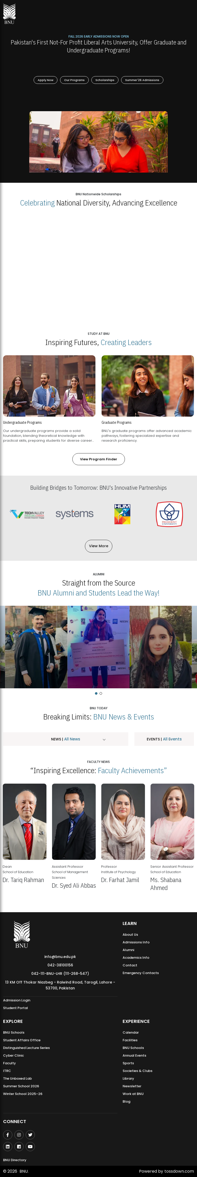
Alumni (128, 949)
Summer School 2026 (21, 1086)
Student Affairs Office (22, 1040)
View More (98, 545)
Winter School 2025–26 (22, 1093)
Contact (130, 965)
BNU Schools (13, 1032)
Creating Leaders (126, 342)
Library (128, 1078)
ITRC (7, 1070)
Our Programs (74, 80)
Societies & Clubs (137, 1070)
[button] (96, 693)
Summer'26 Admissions (142, 80)
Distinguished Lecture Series (26, 1047)
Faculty (9, 1063)
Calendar (131, 1032)
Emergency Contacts (141, 972)
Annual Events (134, 1055)
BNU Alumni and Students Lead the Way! (98, 593)
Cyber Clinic (13, 1055)
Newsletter (132, 1086)
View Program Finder (98, 459)
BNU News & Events (123, 717)
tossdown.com (179, 1171)
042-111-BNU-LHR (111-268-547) (60, 973)
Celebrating (37, 203)
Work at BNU (133, 1093)
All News (71, 739)
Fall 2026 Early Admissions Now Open (98, 36)
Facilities (130, 1040)
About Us (130, 934)
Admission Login (16, 1000)
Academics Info (136, 957)
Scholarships (104, 80)
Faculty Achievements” (132, 770)
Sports (128, 1063)
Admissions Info (136, 942)
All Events (172, 739)
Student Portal (15, 1007)
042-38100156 (60, 965)
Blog (126, 1101)
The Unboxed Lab (17, 1078)
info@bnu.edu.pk (60, 956)
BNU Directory (14, 1160)
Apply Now (45, 80)
